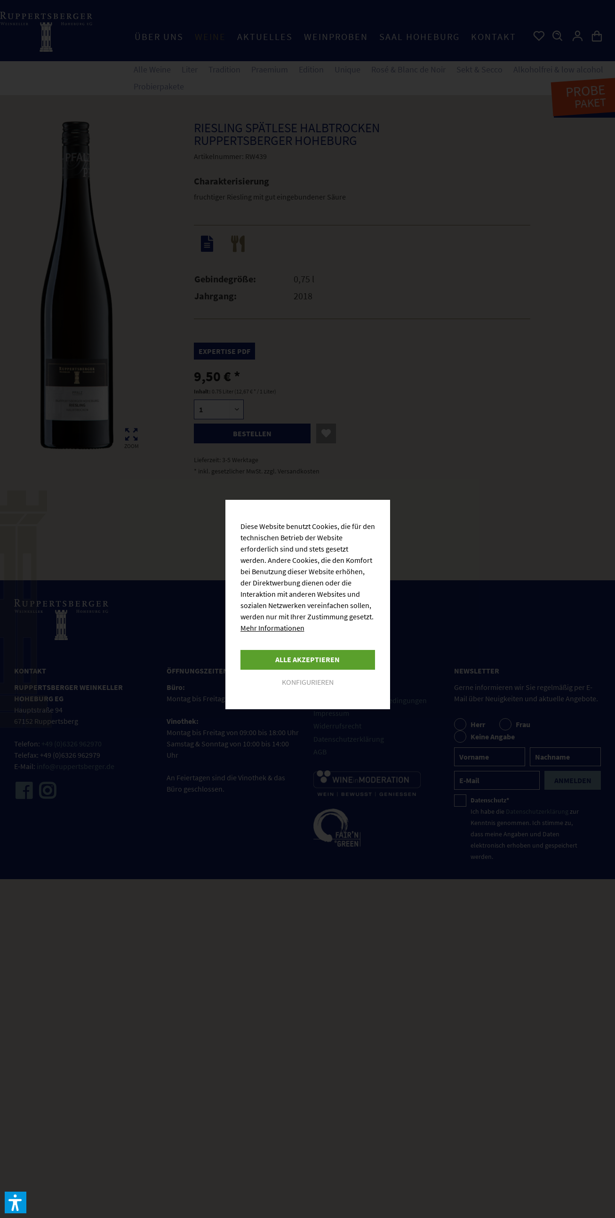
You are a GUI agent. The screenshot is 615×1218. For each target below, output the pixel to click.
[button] (15, 1202)
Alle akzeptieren (307, 659)
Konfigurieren (308, 682)
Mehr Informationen (272, 628)
